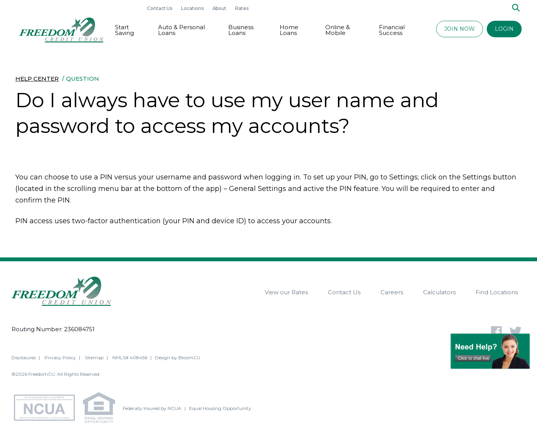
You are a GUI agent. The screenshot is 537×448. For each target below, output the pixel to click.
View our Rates (286, 292)
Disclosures (24, 357)
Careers (392, 292)
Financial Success (392, 30)
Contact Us (160, 8)
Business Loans (241, 30)
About (220, 8)
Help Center (37, 78)
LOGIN (504, 28)
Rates (242, 8)
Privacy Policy (60, 357)
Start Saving (124, 30)
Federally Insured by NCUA (152, 408)
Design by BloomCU (177, 357)
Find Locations (497, 292)
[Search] (516, 8)
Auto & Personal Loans (181, 30)
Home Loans (289, 30)
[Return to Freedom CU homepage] (61, 30)
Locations (192, 8)
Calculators (439, 292)
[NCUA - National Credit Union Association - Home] (47, 408)
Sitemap (94, 357)
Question (82, 78)
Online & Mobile (337, 30)
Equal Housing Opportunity (220, 408)
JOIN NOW (459, 28)
